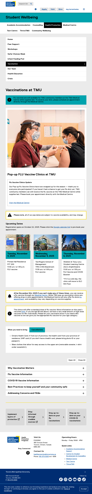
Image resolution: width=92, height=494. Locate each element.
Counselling (38, 25)
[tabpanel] (46, 342)
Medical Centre (69, 25)
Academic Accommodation (18, 25)
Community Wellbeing (41, 31)
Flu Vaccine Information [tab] (20, 374)
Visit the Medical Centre (19, 203)
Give (60, 9)
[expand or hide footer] (85, 472)
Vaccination (13, 64)
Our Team (12, 69)
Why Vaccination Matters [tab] (21, 368)
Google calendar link (61, 227)
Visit (53, 9)
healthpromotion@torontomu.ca (45, 454)
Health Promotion (53, 25)
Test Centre (12, 31)
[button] (35, 9)
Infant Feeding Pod (16, 59)
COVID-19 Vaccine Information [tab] (23, 381)
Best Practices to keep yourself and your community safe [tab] (37, 387)
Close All (81, 360)
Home (10, 39)
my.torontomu (72, 9)
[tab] (17, 329)
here (23, 312)
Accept (84, 489)
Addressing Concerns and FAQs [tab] (24, 393)
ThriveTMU (24, 31)
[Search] (31, 4)
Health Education (15, 74)
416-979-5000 (44, 456)
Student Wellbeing (22, 17)
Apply (44, 9)
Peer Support (13, 44)
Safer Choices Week (16, 54)
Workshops (12, 49)
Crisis (10, 79)
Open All (71, 360)
